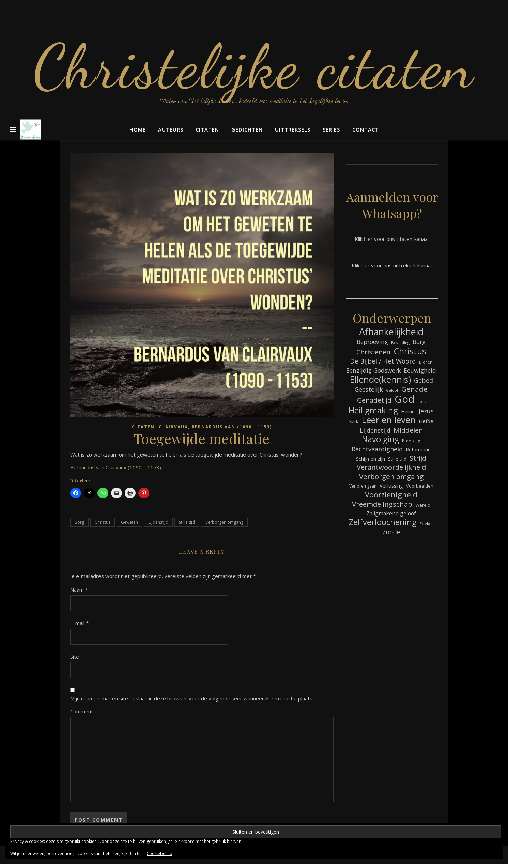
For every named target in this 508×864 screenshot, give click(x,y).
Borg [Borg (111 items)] (419, 342)
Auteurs (170, 129)
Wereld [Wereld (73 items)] (422, 505)
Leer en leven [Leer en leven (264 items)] (388, 420)
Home (137, 129)
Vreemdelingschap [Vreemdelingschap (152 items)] (382, 504)
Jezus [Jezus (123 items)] (426, 411)
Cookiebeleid (159, 854)
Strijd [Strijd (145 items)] (418, 458)
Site (74, 656)
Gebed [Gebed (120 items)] (423, 380)
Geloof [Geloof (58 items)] (392, 390)
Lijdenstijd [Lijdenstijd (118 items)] (375, 430)
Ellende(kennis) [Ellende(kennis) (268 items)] (380, 379)
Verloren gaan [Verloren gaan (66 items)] (362, 486)
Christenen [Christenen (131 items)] (373, 352)
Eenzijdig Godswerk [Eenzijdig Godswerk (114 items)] (373, 370)
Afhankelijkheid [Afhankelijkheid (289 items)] (391, 331)
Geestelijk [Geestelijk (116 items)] (369, 389)
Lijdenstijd (158, 522)
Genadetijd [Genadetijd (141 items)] (374, 400)
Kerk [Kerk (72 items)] (353, 421)
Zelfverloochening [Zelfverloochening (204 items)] (382, 522)
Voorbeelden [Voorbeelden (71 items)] (419, 486)
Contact (365, 129)
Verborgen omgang (224, 522)
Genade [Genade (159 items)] (414, 389)
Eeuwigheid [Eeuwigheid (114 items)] (420, 370)
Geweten (129, 522)
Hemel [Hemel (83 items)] (408, 411)
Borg (79, 522)
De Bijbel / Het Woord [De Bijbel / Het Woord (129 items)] (383, 361)
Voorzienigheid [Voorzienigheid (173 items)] (391, 494)
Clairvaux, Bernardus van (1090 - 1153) (215, 427)
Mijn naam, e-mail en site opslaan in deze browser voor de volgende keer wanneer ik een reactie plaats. (191, 698)
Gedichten (247, 129)
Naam (79, 589)
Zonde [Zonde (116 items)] (391, 532)
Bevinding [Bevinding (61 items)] (400, 342)
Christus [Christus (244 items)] (410, 351)
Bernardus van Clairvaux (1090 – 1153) (115, 467)
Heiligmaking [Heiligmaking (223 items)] (373, 410)
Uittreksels (292, 129)
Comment (81, 711)
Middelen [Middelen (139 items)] (408, 430)
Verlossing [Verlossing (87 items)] (391, 485)
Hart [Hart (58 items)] (422, 401)
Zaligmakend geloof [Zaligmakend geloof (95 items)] (391, 513)
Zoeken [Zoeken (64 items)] (426, 523)
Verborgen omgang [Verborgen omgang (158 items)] (391, 476)
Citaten (207, 129)
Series (331, 129)
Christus (102, 522)
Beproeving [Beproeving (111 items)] (372, 342)
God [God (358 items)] (405, 399)
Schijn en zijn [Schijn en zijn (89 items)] (370, 458)
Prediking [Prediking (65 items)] (411, 440)
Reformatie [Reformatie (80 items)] (418, 449)
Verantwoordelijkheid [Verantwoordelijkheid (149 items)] (391, 467)
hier (368, 238)
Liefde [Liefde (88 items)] (426, 421)
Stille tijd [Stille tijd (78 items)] (397, 459)
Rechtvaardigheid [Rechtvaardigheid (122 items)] (377, 449)
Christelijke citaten (254, 66)
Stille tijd (187, 522)
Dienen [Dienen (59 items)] (425, 362)
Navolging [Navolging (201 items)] (380, 439)
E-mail (79, 623)
